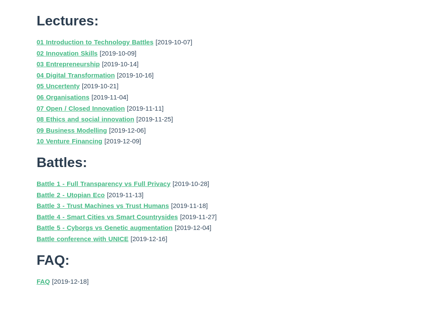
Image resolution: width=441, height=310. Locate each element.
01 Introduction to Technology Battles (95, 42)
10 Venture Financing (69, 141)
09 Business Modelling (72, 130)
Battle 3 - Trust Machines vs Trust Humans (103, 205)
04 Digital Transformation (76, 75)
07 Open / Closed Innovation (81, 108)
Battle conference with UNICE (82, 238)
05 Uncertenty (58, 86)
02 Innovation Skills (67, 53)
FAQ (43, 281)
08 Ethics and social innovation (85, 119)
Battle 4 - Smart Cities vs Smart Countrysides (107, 216)
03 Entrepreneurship (68, 64)
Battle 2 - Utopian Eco (71, 194)
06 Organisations (63, 97)
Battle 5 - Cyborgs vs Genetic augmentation (105, 227)
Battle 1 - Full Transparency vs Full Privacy (104, 183)
